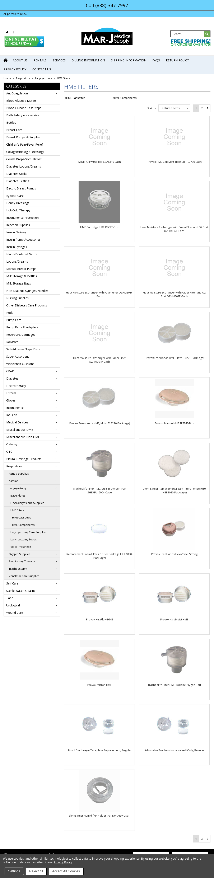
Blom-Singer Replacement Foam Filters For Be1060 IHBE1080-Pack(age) (174, 490)
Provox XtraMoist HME (174, 619)
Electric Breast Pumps (21, 188)
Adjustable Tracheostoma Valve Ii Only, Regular (174, 750)
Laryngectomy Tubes (23, 539)
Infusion (11, 415)
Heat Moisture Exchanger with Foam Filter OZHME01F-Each (99, 294)
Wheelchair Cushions (20, 364)
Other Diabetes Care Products (26, 305)
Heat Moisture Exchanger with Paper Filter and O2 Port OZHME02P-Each (174, 294)
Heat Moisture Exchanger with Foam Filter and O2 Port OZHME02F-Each (174, 229)
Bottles (11, 123)
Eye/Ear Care (15, 196)
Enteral (11, 393)
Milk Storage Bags (18, 283)
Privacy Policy (63, 862)
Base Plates (17, 495)
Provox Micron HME (99, 685)
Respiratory (23, 78)
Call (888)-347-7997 (107, 5)
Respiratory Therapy (22, 561)
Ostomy (11, 444)
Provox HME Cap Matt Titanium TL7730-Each (174, 162)
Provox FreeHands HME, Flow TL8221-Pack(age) (174, 358)
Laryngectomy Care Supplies (28, 532)
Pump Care (13, 320)
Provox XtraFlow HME (99, 619)
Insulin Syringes (16, 247)
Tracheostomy (18, 569)
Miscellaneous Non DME (23, 437)
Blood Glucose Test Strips (23, 108)
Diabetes (12, 378)
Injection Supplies (18, 225)
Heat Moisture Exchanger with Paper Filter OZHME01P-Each (99, 359)
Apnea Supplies (19, 473)
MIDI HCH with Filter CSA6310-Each (99, 162)
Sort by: (151, 108)
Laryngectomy (43, 78)
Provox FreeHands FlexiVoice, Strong (174, 554)
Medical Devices (17, 422)
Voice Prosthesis (21, 547)
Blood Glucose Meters (21, 101)
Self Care (12, 583)
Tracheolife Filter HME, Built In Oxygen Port (174, 685)
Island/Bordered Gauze (21, 254)
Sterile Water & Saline (21, 591)
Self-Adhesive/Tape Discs (23, 349)
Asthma (13, 481)
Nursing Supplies (17, 298)
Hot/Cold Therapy (18, 210)
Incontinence (15, 408)
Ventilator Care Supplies (24, 576)
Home (7, 78)
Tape (9, 598)
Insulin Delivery (16, 232)
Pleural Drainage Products (24, 459)
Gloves (10, 400)
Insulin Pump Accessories (23, 239)
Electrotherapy (16, 386)
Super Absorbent (17, 356)
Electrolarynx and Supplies (27, 503)
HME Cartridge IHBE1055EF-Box (99, 227)
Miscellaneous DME (19, 430)
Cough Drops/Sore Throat (24, 159)
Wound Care (14, 613)
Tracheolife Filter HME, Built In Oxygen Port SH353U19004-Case (99, 490)
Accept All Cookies (66, 871)
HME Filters (17, 510)
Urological (13, 605)
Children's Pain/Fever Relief (24, 144)
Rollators (12, 342)
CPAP (10, 371)
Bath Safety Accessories (22, 115)
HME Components (23, 525)
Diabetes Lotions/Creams (23, 166)
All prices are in (15, 14)
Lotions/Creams (17, 261)
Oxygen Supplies (19, 554)
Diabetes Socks (16, 174)
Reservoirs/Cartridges (20, 335)
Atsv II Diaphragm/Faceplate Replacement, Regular (99, 750)
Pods (9, 313)
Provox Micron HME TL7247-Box (174, 423)
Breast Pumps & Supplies (23, 137)
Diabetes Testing (17, 181)
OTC (9, 452)
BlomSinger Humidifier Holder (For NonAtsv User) (99, 815)
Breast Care (14, 130)
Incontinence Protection (22, 218)
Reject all (36, 871)
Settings (14, 871)
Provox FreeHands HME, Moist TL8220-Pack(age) (99, 423)
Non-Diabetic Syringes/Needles (27, 291)
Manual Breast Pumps (21, 269)
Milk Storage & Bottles (21, 276)
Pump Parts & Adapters (22, 327)
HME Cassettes (21, 517)
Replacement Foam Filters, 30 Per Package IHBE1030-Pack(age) (99, 556)
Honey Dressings (17, 203)
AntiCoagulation (17, 93)
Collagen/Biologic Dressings (25, 152)
